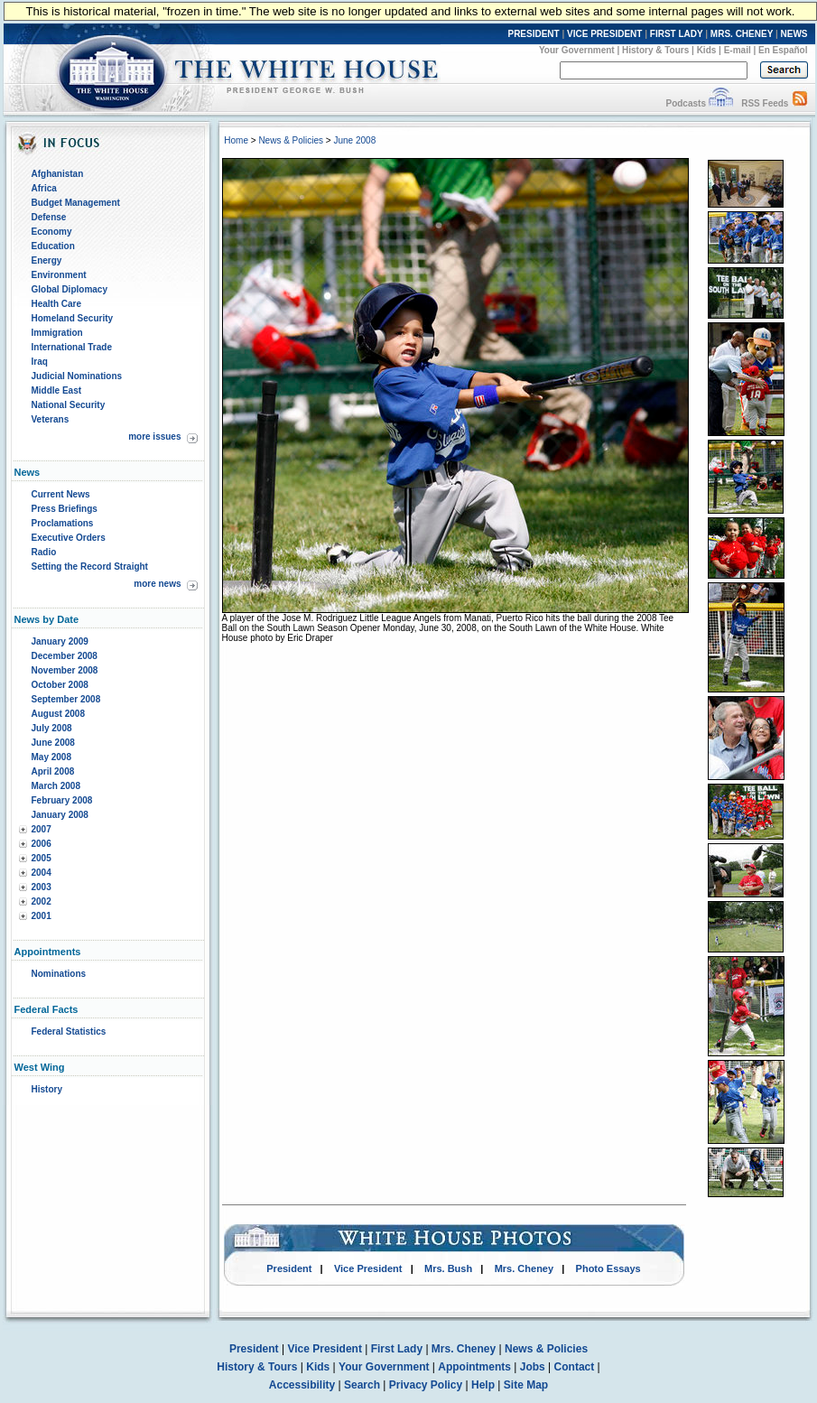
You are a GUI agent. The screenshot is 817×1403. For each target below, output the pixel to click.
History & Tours (655, 50)
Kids (707, 50)
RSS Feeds (764, 103)
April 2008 (53, 771)
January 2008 (60, 815)
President (288, 1268)
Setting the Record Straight (90, 566)
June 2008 (53, 743)
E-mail (737, 50)
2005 (41, 858)
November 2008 (65, 670)
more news (157, 584)
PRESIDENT (533, 34)
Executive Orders (69, 538)
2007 (41, 829)
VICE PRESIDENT (604, 34)
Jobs (532, 1367)
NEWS (794, 34)
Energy (47, 260)
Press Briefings (64, 509)
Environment (59, 275)
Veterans (51, 419)
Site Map (526, 1385)
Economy (52, 232)
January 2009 (60, 641)
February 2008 (62, 800)
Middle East (57, 390)
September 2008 (66, 699)
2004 (41, 873)
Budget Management (76, 203)
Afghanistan (58, 174)
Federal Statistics (69, 1031)
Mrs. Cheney (524, 1268)
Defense (49, 217)
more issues (154, 436)
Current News (61, 494)
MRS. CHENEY (741, 34)
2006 (41, 844)
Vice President (368, 1268)
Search (362, 1385)
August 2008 (58, 714)
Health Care (57, 304)
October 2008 (60, 685)
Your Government (577, 50)
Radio (44, 552)
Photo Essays (608, 1268)
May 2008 (51, 757)
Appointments (474, 1367)
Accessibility (302, 1385)
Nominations (59, 974)
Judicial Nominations (77, 376)
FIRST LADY (676, 34)
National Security (69, 405)
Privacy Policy (425, 1385)
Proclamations (63, 523)
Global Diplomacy (69, 289)
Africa (44, 188)
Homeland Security (73, 318)
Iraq (40, 362)
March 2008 (56, 786)
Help (483, 1385)
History (47, 1089)
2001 (41, 916)
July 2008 (52, 728)
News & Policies (290, 140)
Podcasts (685, 103)
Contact (574, 1367)
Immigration (57, 333)
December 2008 (64, 656)
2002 (41, 901)
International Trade (72, 347)
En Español (782, 50)
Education (53, 246)
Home (236, 140)
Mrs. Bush (448, 1268)
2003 (41, 887)
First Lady (396, 1349)
